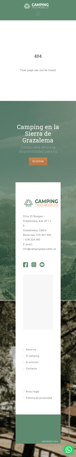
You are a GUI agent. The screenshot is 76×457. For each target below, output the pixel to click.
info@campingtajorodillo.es (39, 249)
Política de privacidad (39, 398)
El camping (32, 356)
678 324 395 (32, 239)
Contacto (31, 368)
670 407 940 (43, 235)
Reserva (31, 349)
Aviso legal (32, 391)
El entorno (32, 362)
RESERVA (38, 161)
